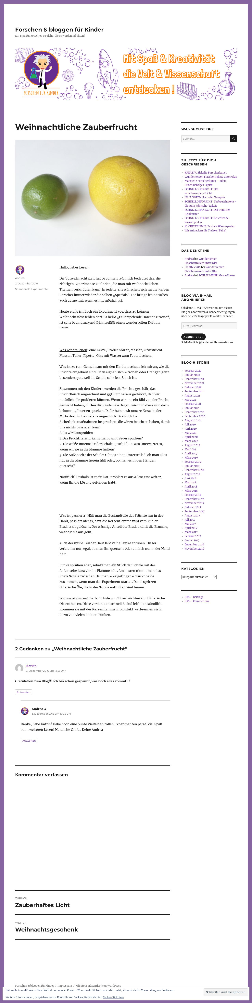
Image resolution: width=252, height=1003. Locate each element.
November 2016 (194, 548)
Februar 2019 (193, 461)
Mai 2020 (190, 433)
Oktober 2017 (193, 507)
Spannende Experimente (31, 289)
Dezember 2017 (194, 499)
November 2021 (194, 383)
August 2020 (192, 420)
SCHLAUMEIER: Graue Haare (217, 275)
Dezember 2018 (194, 470)
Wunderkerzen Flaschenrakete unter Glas (211, 176)
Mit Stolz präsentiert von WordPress (98, 985)
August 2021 (192, 395)
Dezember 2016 (194, 544)
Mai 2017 (190, 524)
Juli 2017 (190, 519)
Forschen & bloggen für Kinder (59, 29)
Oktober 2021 (193, 387)
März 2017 (191, 532)
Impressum (64, 985)
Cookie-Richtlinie (113, 997)
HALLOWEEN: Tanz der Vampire (205, 197)
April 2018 (191, 486)
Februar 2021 (193, 404)
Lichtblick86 (193, 267)
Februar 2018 (193, 495)
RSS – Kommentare (197, 601)
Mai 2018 (190, 482)
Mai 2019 (190, 449)
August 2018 (192, 474)
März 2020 (191, 441)
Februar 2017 (193, 536)
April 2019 (191, 453)
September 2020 (195, 416)
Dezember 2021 (194, 379)
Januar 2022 (192, 375)
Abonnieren (193, 336)
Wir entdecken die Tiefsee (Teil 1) (205, 230)
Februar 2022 (193, 370)
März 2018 (191, 490)
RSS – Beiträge (194, 597)
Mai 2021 (190, 399)
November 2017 (194, 503)
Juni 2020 (191, 428)
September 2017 (195, 511)
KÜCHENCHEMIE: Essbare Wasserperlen (210, 226)
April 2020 (191, 437)
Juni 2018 (190, 478)
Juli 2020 (190, 424)
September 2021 (195, 391)
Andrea (20, 278)
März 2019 (191, 457)
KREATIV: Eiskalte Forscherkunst (206, 172)
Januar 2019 (192, 466)
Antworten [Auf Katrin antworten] (23, 692)
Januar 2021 (192, 408)
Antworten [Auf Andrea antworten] (29, 740)
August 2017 (192, 515)
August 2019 (192, 445)
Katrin (31, 666)
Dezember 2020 (194, 412)
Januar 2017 (192, 540)
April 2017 (191, 528)
